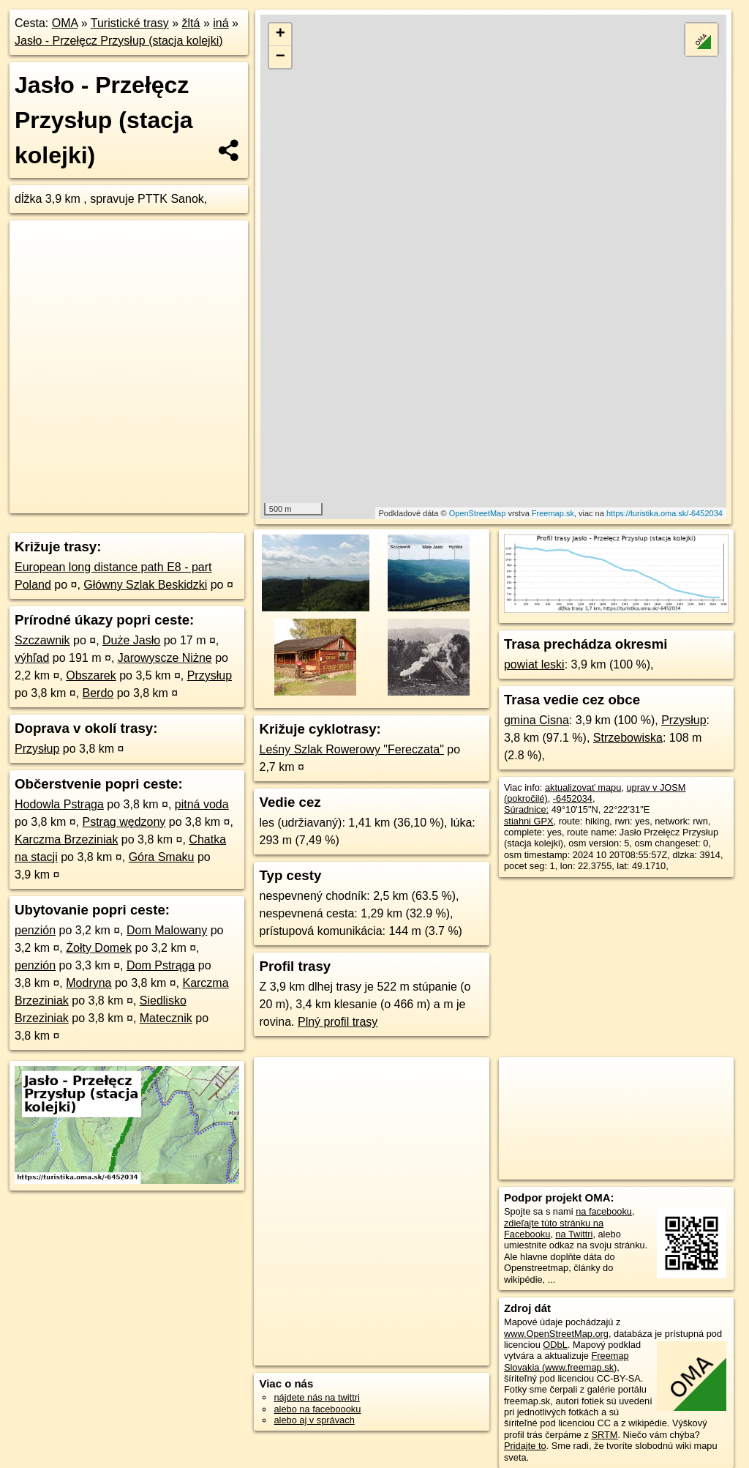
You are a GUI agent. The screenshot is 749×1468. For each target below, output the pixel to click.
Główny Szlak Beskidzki (145, 584)
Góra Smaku (162, 857)
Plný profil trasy (337, 1022)
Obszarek (91, 675)
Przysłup (209, 675)
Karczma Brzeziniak (66, 839)
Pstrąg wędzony (124, 822)
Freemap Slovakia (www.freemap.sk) (566, 1361)
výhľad (32, 658)
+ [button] (280, 34)
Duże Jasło (131, 640)
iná (220, 23)
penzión (35, 930)
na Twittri (573, 1234)
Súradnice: (526, 809)
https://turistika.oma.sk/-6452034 (664, 513)
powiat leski (534, 664)
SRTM (604, 1434)
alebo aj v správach (314, 1420)
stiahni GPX (529, 821)
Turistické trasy (130, 23)
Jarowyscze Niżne (165, 658)
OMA (65, 23)
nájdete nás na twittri (316, 1397)
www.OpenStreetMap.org (556, 1333)
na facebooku (604, 1211)
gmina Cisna (536, 720)
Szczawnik (42, 640)
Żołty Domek (99, 948)
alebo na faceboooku (317, 1409)
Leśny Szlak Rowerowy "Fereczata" (351, 749)
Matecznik (166, 1018)
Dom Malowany (167, 930)
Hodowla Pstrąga (59, 804)
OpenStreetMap (477, 513)
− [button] (280, 57)
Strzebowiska (628, 737)
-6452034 (572, 798)
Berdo (98, 693)
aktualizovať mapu (583, 787)
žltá (191, 23)
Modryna (88, 983)
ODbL (555, 1344)
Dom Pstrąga (161, 965)
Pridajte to (525, 1445)
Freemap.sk (553, 513)
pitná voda (202, 804)
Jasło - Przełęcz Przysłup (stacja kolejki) (119, 40)
